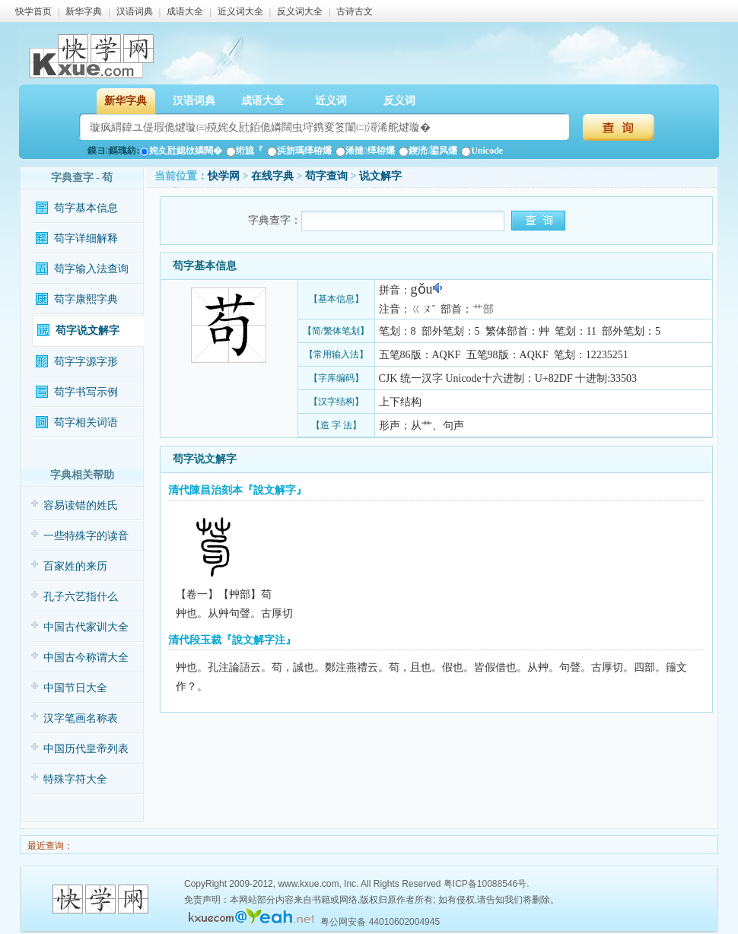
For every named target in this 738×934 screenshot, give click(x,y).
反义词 (399, 100)
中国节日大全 (75, 688)
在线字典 (272, 176)
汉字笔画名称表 (80, 718)
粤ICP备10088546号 (485, 883)
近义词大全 (240, 11)
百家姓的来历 (75, 566)
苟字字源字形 (86, 361)
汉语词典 (134, 11)
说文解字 (380, 176)
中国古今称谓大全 (86, 657)
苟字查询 (326, 176)
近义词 (331, 100)
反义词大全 (300, 11)
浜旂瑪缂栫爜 (299, 150)
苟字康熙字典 (86, 299)
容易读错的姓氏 (80, 505)
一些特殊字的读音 (86, 536)
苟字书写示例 (86, 392)
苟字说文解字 (87, 330)
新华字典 (83, 11)
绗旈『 (244, 150)
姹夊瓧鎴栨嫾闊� (180, 150)
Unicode (482, 150)
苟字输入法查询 (91, 269)
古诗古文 (354, 11)
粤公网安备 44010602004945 (380, 922)
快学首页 (33, 11)
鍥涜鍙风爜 (428, 150)
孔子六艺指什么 (80, 596)
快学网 (224, 176)
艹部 (483, 309)
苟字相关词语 (86, 422)
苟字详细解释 (86, 238)
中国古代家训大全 (86, 627)
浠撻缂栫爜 (365, 150)
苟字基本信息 (86, 208)
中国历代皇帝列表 (86, 749)
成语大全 (185, 11)
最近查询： (49, 845)
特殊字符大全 (75, 779)
